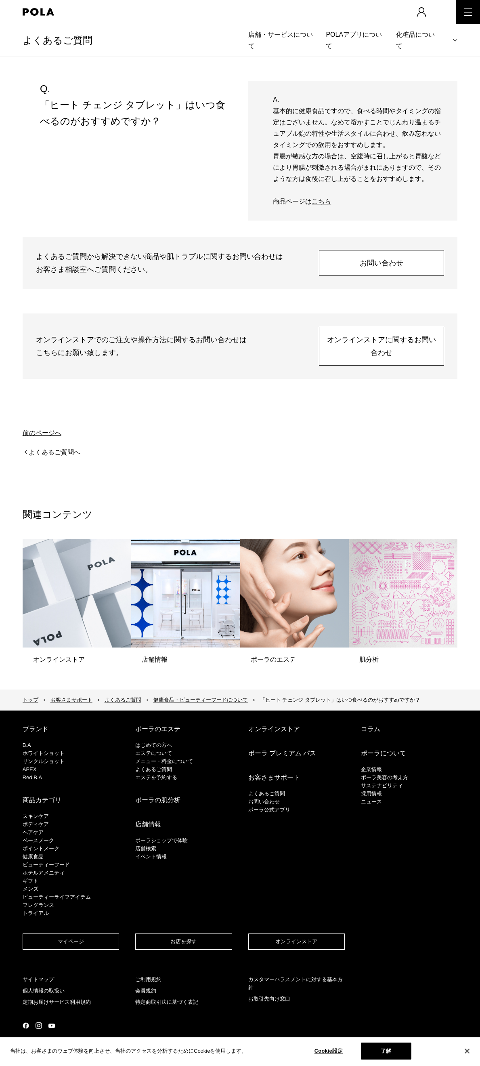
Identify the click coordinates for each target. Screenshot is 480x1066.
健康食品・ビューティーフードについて (200, 700)
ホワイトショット (44, 753)
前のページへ (42, 432)
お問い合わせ (381, 263)
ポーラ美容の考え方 (384, 777)
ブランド (35, 728)
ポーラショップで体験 (161, 840)
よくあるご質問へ (54, 452)
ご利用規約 (148, 979)
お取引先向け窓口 (269, 999)
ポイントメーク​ (41, 848)
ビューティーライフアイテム (57, 897)
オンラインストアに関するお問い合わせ (381, 346)
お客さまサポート (71, 700)
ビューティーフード (46, 865)
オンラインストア (274, 728)
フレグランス (38, 905)
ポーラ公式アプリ (269, 810)
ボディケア (36, 824)
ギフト (30, 881)
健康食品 (33, 857)
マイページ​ (71, 941)
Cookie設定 (328, 1051)
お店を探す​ (183, 941)
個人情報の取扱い (44, 991)
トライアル (36, 913)
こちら (321, 201)
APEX (30, 769)
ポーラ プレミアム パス (282, 753)
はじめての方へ (153, 745)
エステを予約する (156, 777)
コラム (370, 728)
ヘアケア (33, 832)
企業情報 (371, 769)
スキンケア (36, 816)
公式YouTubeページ (51, 1026)
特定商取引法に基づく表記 (166, 1002)
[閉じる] (467, 1051)
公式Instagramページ (39, 1025)
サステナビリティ (382, 785)
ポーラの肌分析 (157, 800)
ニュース (371, 802)
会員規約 (145, 991)
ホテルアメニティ (44, 873)
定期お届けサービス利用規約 (57, 1002)
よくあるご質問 (57, 40)
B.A (27, 745)
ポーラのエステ (157, 728)
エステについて (153, 753)
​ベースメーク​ (38, 840)
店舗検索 (145, 848)
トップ (30, 700)
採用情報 (371, 794)
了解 (386, 1051)
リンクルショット (44, 761)
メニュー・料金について (164, 761)
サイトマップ (38, 979)
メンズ (30, 889)
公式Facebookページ (26, 1025)
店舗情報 (148, 824)
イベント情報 (151, 857)
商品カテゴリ (42, 800)
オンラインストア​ (296, 941)
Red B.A (32, 777)
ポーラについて (383, 753)
